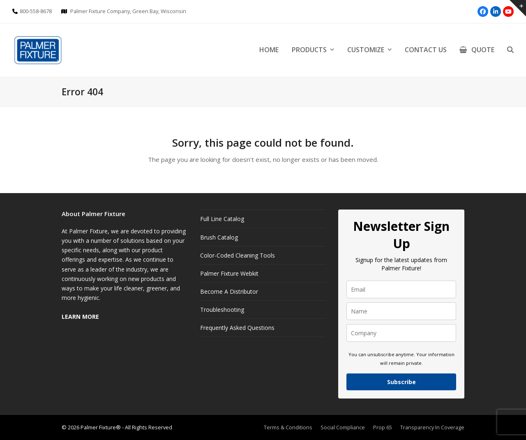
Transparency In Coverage (432, 427)
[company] (401, 333)
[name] (401, 311)
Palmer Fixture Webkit (229, 273)
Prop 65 (382, 427)
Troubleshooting (222, 309)
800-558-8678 (36, 11)
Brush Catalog (219, 237)
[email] (401, 289)
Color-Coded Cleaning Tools (237, 255)
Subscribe (401, 382)
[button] (510, 50)
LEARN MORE (80, 316)
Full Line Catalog (222, 219)
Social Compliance (343, 427)
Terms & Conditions (288, 427)
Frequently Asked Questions (237, 328)
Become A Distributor (229, 291)
